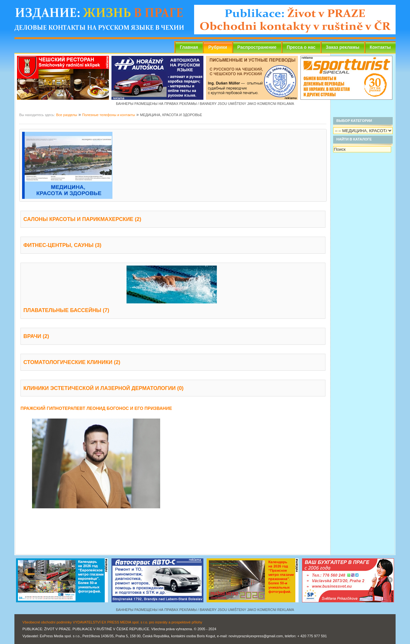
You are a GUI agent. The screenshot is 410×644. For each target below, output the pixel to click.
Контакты (380, 47)
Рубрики (217, 47)
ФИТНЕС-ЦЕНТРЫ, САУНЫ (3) (62, 245)
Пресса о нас (301, 47)
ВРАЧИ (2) (36, 336)
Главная (189, 47)
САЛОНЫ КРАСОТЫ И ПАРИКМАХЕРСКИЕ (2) (82, 219)
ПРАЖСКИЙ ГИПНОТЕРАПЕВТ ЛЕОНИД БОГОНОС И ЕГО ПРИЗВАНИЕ (96, 408)
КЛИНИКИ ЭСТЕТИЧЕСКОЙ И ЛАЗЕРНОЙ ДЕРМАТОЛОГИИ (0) (103, 388)
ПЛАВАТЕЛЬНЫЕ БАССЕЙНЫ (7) (66, 310)
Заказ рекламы (342, 47)
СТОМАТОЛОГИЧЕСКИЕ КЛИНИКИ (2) (71, 362)
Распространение (256, 47)
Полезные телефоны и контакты (108, 115)
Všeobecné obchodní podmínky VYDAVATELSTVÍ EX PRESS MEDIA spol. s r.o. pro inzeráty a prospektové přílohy (112, 622)
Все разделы (66, 115)
